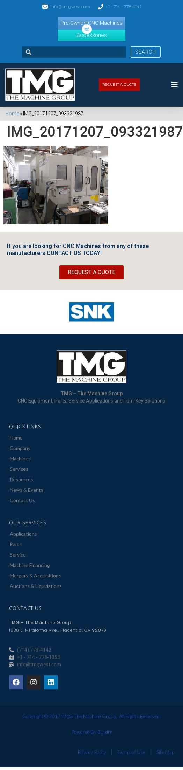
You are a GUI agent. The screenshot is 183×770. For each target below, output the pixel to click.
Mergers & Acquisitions (35, 575)
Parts (16, 544)
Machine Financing (30, 565)
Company (20, 448)
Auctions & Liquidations (36, 586)
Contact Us (22, 500)
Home (12, 113)
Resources (21, 479)
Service (18, 555)
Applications (23, 534)
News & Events (26, 490)
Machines (20, 458)
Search (145, 52)
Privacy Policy (92, 752)
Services (19, 469)
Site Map (165, 752)
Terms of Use (131, 752)
